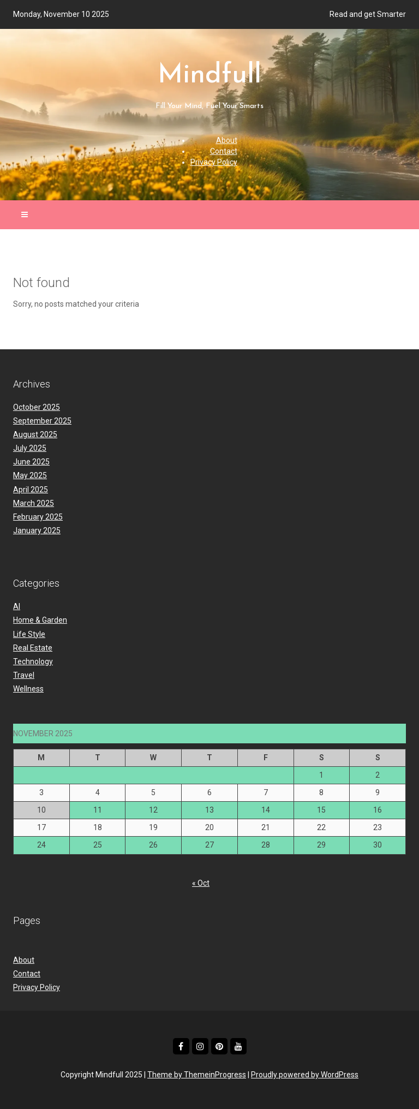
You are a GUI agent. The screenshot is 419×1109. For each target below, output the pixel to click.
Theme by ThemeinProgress (196, 1074)
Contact (223, 151)
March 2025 (33, 503)
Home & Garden (40, 620)
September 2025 (42, 420)
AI (16, 606)
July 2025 (29, 448)
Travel (23, 675)
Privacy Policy (213, 162)
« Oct (201, 883)
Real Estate (32, 647)
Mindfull (209, 87)
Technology (33, 661)
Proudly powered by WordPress (304, 1074)
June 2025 (31, 461)
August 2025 (35, 434)
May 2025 (30, 475)
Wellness (28, 688)
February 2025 (38, 516)
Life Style (29, 634)
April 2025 (30, 489)
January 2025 (37, 530)
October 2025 (36, 407)
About (226, 140)
